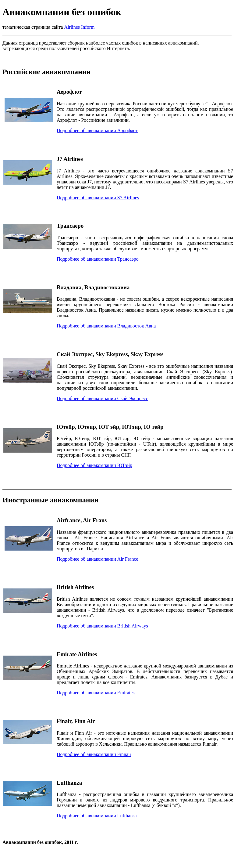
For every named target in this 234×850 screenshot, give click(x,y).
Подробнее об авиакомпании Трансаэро (98, 259)
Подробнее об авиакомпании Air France (97, 559)
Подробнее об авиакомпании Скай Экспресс (102, 398)
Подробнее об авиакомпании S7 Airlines (98, 197)
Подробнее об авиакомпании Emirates (96, 692)
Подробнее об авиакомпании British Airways (102, 625)
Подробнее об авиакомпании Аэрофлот (97, 130)
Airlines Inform (79, 27)
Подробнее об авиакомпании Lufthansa (97, 815)
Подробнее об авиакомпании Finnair (94, 754)
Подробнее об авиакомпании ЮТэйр (94, 465)
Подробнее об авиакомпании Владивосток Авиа (106, 325)
